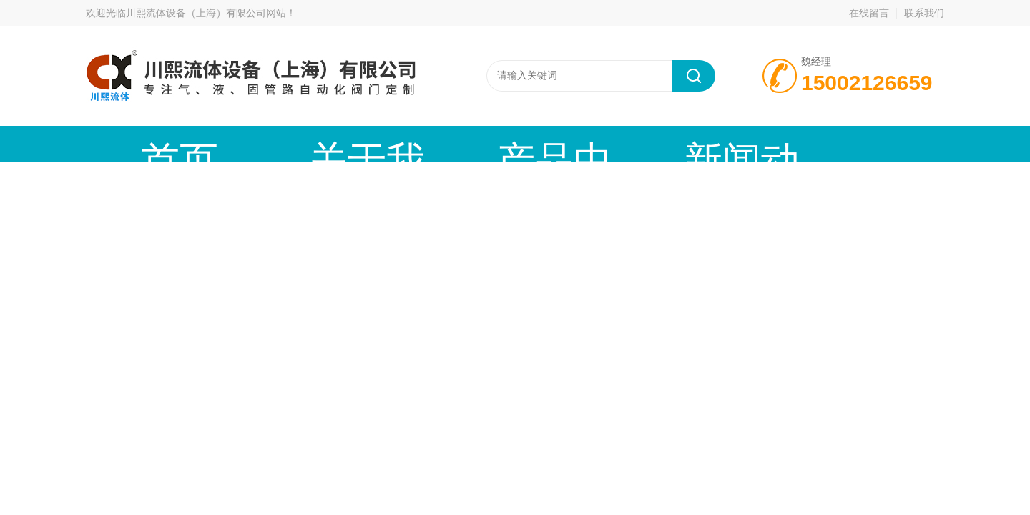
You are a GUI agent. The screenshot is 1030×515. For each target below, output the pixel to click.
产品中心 (390, 143)
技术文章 (633, 143)
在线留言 (869, 13)
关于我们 (268, 143)
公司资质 (755, 143)
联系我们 (924, 13)
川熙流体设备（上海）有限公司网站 (206, 13)
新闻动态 (511, 143)
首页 (146, 143)
